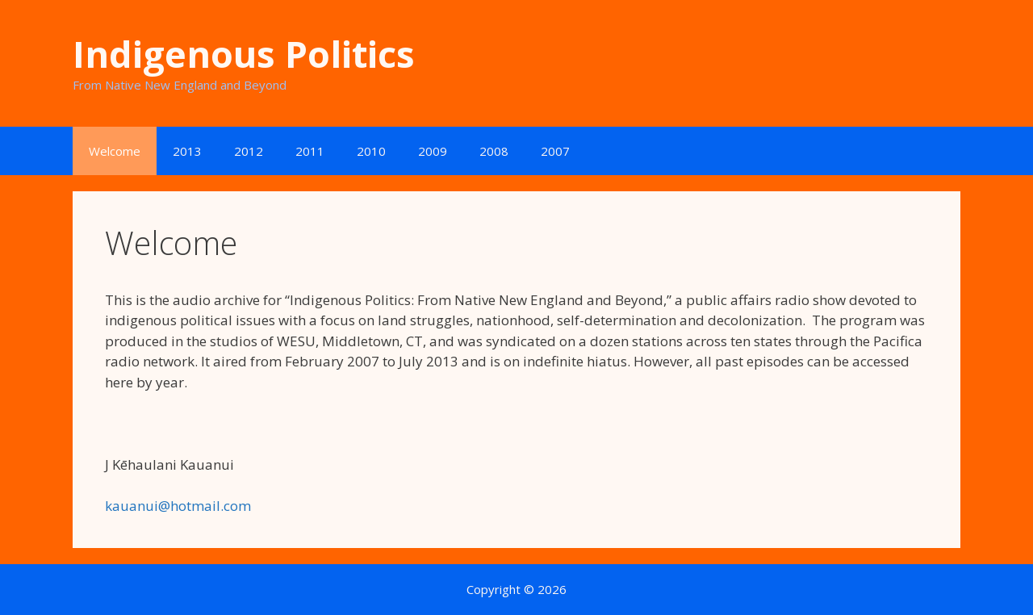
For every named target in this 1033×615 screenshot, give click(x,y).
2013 (187, 151)
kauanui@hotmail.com (178, 505)
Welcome (114, 151)
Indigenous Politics (244, 53)
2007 (555, 151)
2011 (309, 151)
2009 (432, 151)
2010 (371, 151)
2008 (493, 151)
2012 (248, 151)
